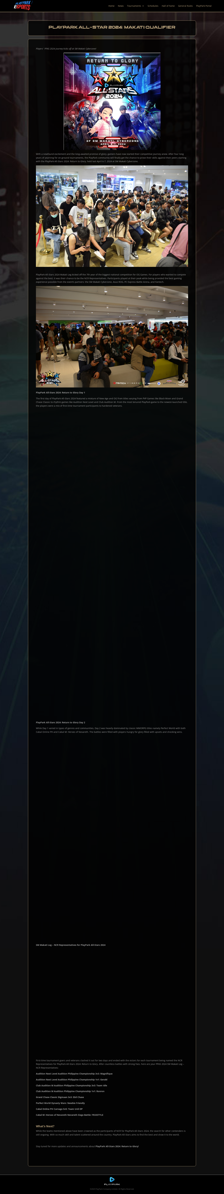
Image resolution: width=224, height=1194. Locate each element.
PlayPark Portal (204, 5)
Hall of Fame (168, 5)
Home (111, 5)
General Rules (185, 5)
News (121, 5)
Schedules (153, 5)
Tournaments (134, 5)
